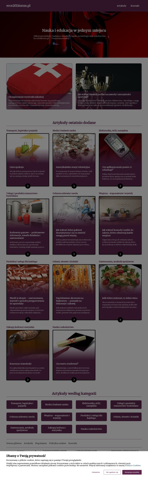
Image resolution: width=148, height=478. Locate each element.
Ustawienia (96, 472)
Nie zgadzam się (112, 472)
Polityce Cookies (133, 465)
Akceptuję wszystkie (132, 472)
